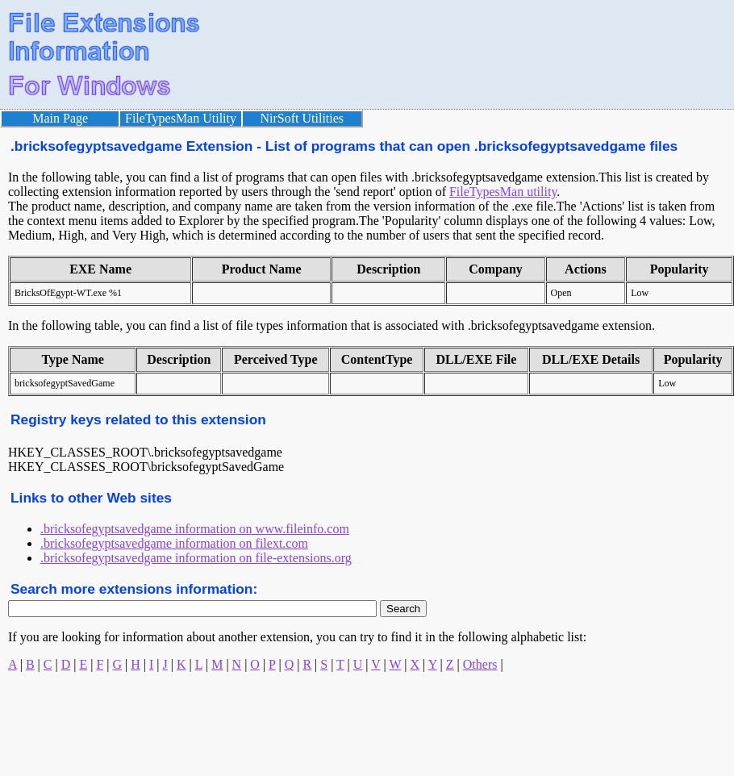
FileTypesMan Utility (180, 118)
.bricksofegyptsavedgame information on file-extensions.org (196, 558)
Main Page (60, 118)
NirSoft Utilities (302, 118)
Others (480, 664)
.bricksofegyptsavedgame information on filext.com (174, 543)
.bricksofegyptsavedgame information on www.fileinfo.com (194, 529)
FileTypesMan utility (503, 191)
